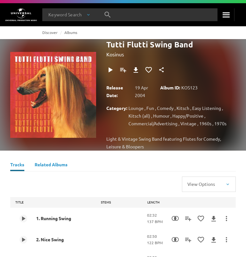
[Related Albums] (51, 165)
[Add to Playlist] (123, 70)
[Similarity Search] (175, 218)
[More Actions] (226, 218)
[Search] (226, 14)
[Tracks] (17, 165)
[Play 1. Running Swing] (23, 218)
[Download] (136, 70)
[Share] (161, 70)
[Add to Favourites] (148, 70)
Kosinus (115, 54)
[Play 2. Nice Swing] (23, 239)
